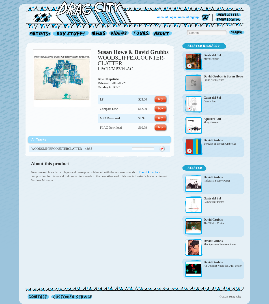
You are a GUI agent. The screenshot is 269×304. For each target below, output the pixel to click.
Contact (38, 296)
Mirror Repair (211, 58)
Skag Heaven (211, 122)
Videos (119, 34)
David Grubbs (213, 140)
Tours (140, 34)
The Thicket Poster (214, 223)
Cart (205, 18)
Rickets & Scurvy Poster (217, 180)
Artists (38, 34)
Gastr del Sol (212, 55)
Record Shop (71, 34)
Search (236, 33)
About (162, 34)
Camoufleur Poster (214, 201)
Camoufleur (210, 101)
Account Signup (188, 17)
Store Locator (229, 19)
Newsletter (229, 15)
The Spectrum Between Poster (220, 244)
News (99, 34)
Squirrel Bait (212, 119)
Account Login (166, 17)
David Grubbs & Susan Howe (223, 76)
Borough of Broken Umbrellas (220, 143)
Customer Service (71, 296)
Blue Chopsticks (108, 79)
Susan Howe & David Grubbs (133, 52)
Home (81, 12)
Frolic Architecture (214, 79)
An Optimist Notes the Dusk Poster (223, 265)
